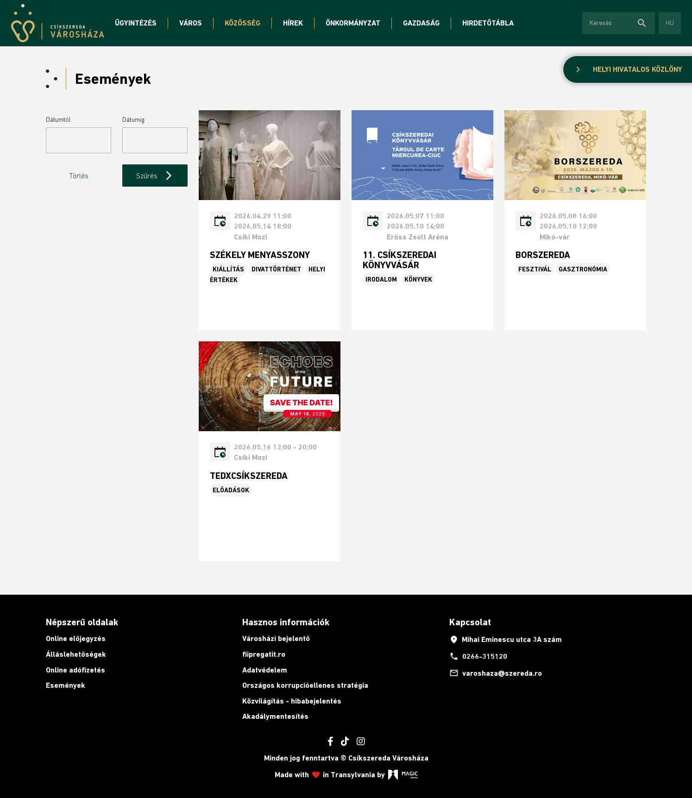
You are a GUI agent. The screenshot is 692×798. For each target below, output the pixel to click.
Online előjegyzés (76, 638)
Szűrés (155, 175)
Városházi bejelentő (276, 638)
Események (65, 685)
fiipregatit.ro (263, 654)
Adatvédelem (264, 670)
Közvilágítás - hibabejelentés (291, 701)
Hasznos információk (285, 622)
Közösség (242, 23)
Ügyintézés (136, 23)
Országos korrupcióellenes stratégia (305, 685)
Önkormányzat (353, 23)
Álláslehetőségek (76, 654)
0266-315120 (478, 656)
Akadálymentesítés (275, 716)
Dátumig (133, 119)
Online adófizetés (75, 670)
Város (190, 23)
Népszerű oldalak (82, 622)
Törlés (78, 175)
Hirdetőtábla (488, 23)
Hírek (293, 23)
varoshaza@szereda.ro (495, 673)
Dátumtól (58, 119)
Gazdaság (421, 23)
